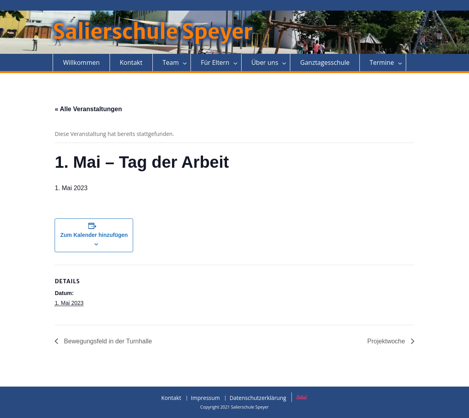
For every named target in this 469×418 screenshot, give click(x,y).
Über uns (264, 62)
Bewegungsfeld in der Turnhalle (107, 341)
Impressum (205, 398)
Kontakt (131, 62)
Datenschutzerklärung (257, 398)
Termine (382, 62)
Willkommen (81, 62)
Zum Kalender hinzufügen (94, 235)
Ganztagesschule (325, 62)
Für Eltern (215, 62)
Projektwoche (387, 341)
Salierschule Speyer (153, 31)
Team (171, 62)
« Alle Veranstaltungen (88, 109)
